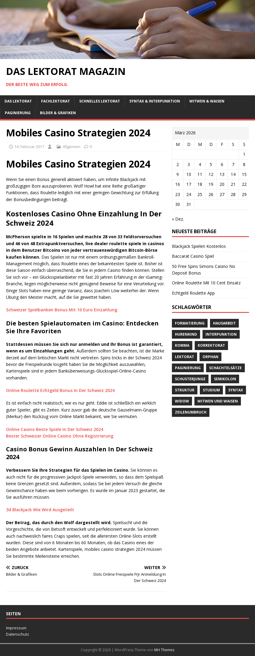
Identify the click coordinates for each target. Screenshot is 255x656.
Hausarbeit (224, 323)
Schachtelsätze (225, 367)
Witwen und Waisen (217, 401)
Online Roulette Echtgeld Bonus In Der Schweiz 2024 (60, 390)
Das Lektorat (18, 101)
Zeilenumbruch (190, 412)
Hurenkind (186, 334)
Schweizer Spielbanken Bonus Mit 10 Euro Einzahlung (61, 310)
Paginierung (18, 112)
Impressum (16, 628)
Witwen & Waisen (206, 101)
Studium (211, 390)
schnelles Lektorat (99, 101)
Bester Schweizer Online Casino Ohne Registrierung (59, 436)
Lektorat (184, 356)
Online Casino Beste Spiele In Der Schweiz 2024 (54, 429)
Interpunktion (221, 334)
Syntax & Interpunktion (154, 101)
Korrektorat (211, 345)
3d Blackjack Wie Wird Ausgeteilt (40, 509)
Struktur (184, 390)
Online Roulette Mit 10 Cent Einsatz (206, 283)
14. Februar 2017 (29, 146)
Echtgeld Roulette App (193, 293)
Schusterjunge (190, 378)
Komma (182, 345)
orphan (210, 356)
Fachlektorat (55, 101)
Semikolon (225, 378)
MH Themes (164, 649)
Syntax (235, 390)
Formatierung (190, 323)
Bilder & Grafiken (58, 112)
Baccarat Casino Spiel (193, 256)
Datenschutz (17, 634)
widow (182, 401)
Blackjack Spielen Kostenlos (199, 246)
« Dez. (178, 219)
